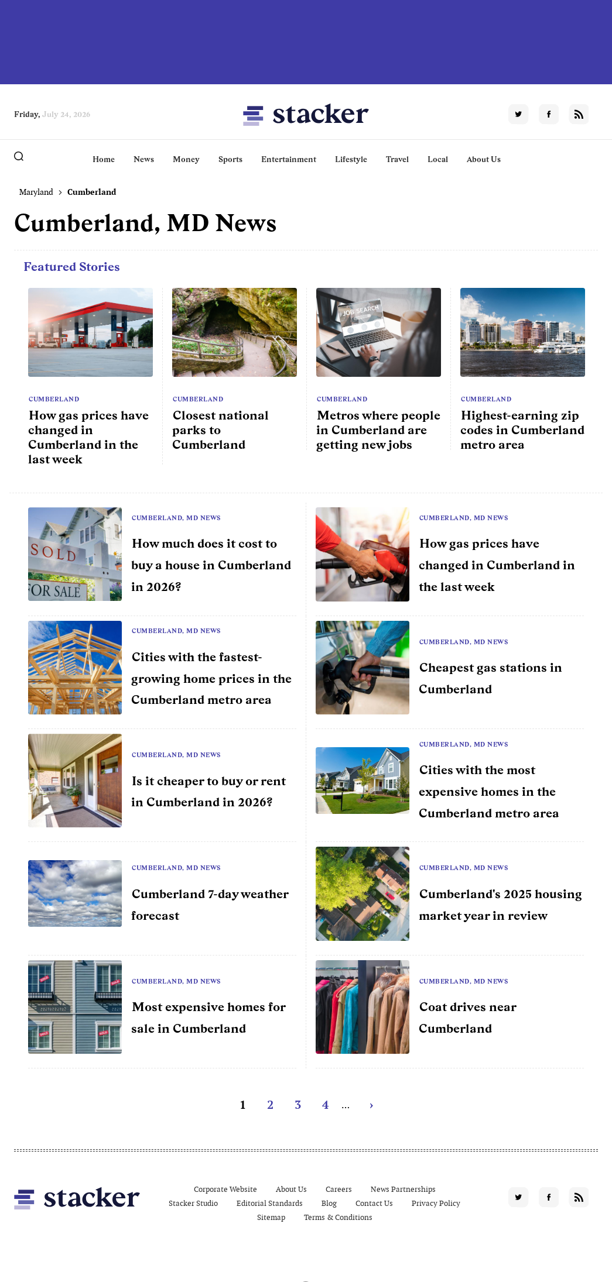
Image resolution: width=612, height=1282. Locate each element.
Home (104, 159)
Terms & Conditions (338, 1217)
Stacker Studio (193, 1203)
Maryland (36, 192)
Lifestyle (351, 159)
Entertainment (288, 159)
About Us (484, 159)
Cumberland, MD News (176, 517)
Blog (329, 1203)
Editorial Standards (270, 1203)
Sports (230, 159)
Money (186, 159)
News (144, 159)
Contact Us (374, 1203)
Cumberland (54, 399)
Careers (339, 1189)
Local (438, 159)
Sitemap (271, 1217)
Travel (397, 159)
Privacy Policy (436, 1203)
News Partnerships (403, 1189)
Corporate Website (225, 1189)
